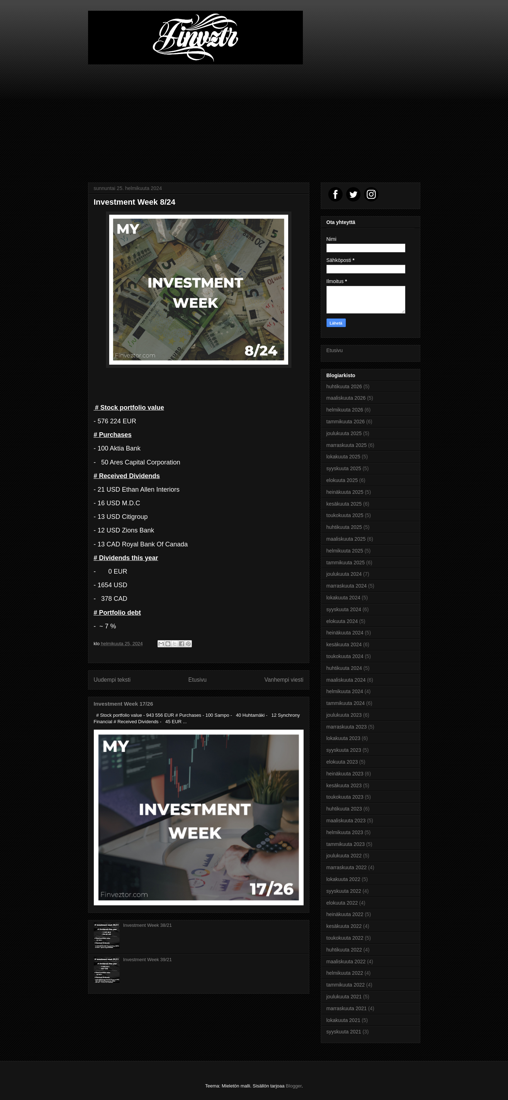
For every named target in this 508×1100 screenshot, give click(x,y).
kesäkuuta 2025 (344, 504)
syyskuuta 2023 (343, 750)
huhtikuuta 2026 (344, 386)
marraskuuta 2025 (346, 445)
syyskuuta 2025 (343, 468)
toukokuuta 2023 (345, 797)
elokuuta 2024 (342, 621)
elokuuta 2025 (342, 480)
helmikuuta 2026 (344, 410)
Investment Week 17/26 (123, 704)
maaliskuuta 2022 (346, 961)
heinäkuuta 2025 (345, 492)
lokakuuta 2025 (343, 456)
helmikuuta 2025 (344, 551)
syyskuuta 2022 (343, 891)
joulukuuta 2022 (344, 855)
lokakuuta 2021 (343, 1020)
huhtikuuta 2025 (344, 527)
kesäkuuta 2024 (344, 644)
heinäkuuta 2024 (345, 633)
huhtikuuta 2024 (344, 668)
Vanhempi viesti (284, 680)
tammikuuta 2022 (345, 985)
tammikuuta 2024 (345, 703)
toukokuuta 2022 (345, 938)
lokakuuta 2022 (343, 879)
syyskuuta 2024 (343, 609)
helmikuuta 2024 (344, 691)
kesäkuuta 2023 (344, 785)
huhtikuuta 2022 (344, 950)
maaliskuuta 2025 (346, 539)
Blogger (293, 1086)
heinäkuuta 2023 (345, 774)
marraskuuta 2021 (346, 1008)
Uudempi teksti (112, 680)
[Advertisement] (254, 118)
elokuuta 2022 (342, 903)
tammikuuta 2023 (345, 844)
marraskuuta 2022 (346, 867)
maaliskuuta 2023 (346, 820)
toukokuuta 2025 (345, 515)
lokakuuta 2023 (343, 738)
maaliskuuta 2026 (346, 398)
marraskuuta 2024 (346, 586)
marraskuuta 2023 (346, 727)
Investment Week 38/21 (147, 925)
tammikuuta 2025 (345, 562)
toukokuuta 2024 (345, 656)
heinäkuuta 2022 (345, 914)
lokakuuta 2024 (343, 597)
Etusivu (197, 680)
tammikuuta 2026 (345, 421)
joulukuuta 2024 (344, 574)
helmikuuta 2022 (344, 973)
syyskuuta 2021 (343, 1032)
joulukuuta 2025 (344, 433)
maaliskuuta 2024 (346, 680)
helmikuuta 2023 (344, 832)
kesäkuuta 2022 (344, 926)
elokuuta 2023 (342, 762)
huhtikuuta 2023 (344, 809)
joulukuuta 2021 (344, 996)
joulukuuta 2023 (344, 715)
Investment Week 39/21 (147, 959)
